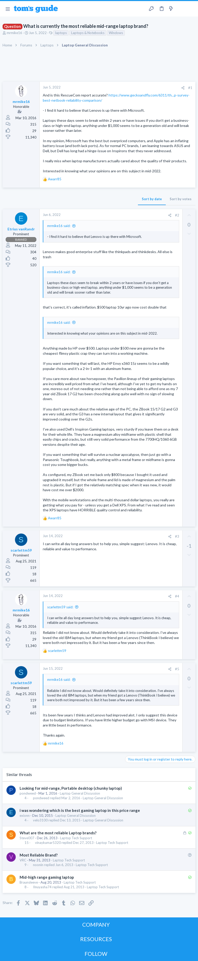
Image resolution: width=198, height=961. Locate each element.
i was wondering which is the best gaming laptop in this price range (80, 810)
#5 (177, 669)
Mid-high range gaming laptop (47, 877)
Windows (116, 33)
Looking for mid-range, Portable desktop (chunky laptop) (71, 788)
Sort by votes (181, 199)
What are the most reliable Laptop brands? (58, 832)
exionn (25, 815)
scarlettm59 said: (60, 607)
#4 (177, 596)
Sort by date (152, 199)
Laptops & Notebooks (87, 33)
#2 (177, 215)
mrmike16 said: (58, 226)
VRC (23, 860)
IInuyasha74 (42, 887)
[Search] (191, 8)
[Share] (182, 87)
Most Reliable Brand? (38, 855)
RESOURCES (96, 939)
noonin (38, 865)
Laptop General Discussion (80, 793)
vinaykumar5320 (48, 842)
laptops (61, 33)
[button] (8, 8)
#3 (177, 536)
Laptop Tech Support (76, 838)
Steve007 (27, 838)
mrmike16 (14, 33)
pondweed (28, 793)
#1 (190, 88)
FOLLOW (96, 953)
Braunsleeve (29, 882)
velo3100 (40, 820)
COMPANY (96, 924)
